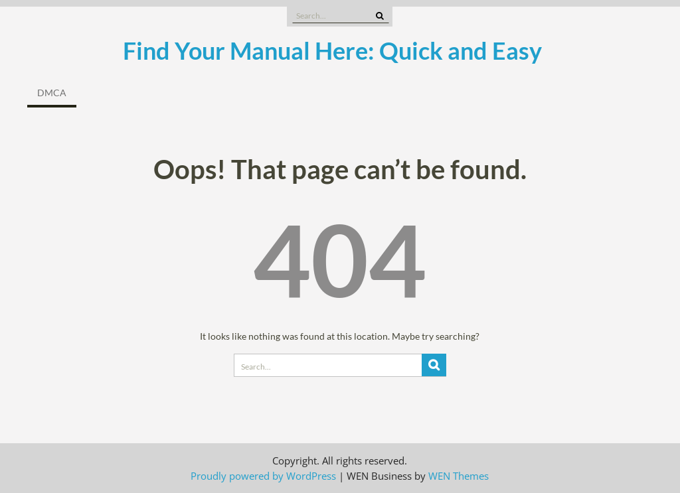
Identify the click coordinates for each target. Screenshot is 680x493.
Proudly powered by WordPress (263, 475)
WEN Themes (458, 475)
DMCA (51, 92)
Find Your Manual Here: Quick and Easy (332, 50)
